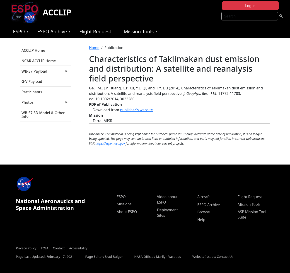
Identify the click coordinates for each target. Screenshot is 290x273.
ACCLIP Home (33, 50)
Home (94, 47)
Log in (250, 5)
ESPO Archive (53, 32)
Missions (124, 204)
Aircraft (203, 196)
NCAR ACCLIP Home (39, 60)
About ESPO (127, 211)
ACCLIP (57, 12)
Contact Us (225, 256)
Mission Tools (139, 32)
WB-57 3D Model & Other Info (43, 114)
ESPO (20, 32)
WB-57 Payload (44, 72)
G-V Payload (32, 81)
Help (201, 219)
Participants (32, 91)
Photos (44, 103)
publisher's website (136, 109)
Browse (203, 211)
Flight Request (95, 31)
